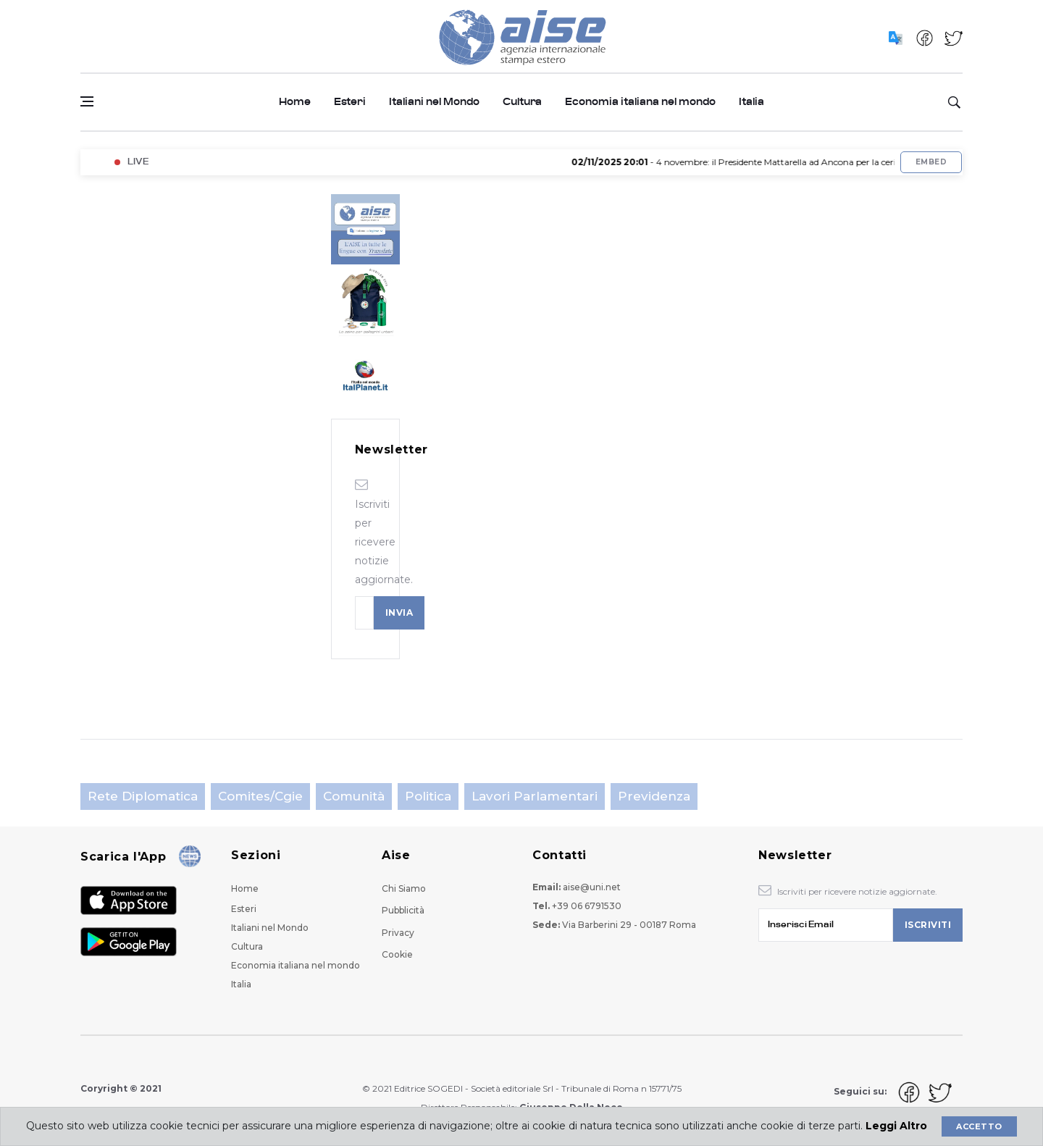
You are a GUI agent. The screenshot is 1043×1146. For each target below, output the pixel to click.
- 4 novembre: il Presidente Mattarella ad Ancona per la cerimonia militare (775, 161)
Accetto (979, 1126)
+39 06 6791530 (586, 905)
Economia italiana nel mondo (640, 102)
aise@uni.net (592, 887)
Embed (931, 162)
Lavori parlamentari (535, 796)
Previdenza (654, 796)
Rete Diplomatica (143, 796)
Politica (428, 796)
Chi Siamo (404, 888)
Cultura (522, 102)
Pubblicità (403, 910)
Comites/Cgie (260, 796)
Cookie (397, 954)
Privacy (398, 932)
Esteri (350, 102)
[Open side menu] (86, 101)
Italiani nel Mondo (434, 102)
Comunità (354, 796)
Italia (751, 102)
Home (295, 102)
